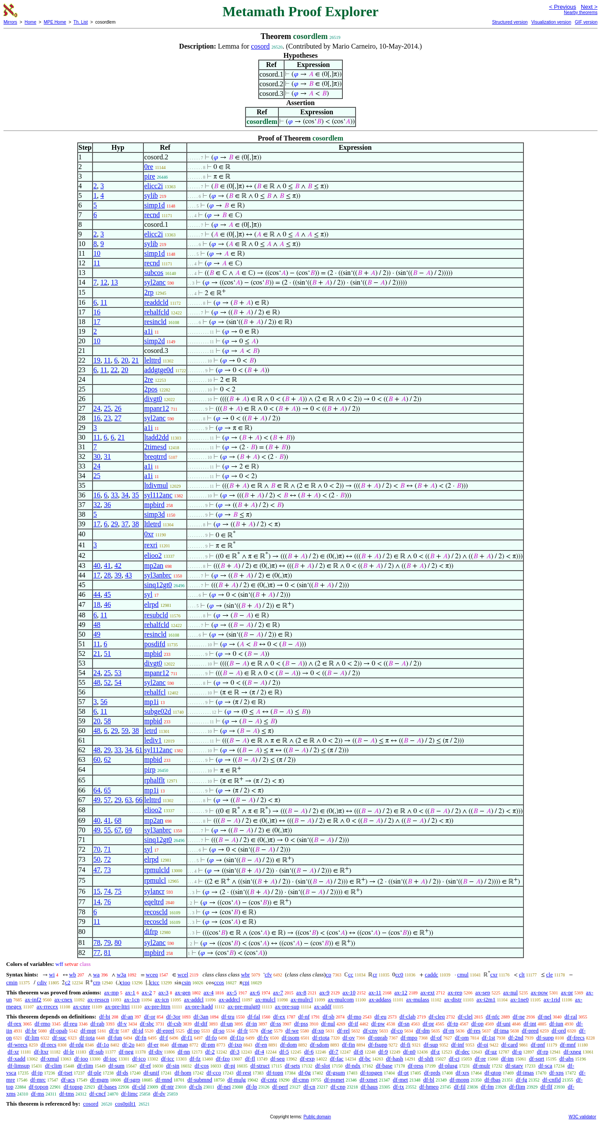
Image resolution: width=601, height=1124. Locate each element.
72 (107, 859)
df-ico (139, 1058)
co (328, 974)
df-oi (482, 1044)
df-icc (167, 1058)
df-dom (288, 1044)
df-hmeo (429, 1086)
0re (148, 166)
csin (186, 982)
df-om (462, 1037)
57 (107, 799)
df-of (436, 1037)
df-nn (184, 1051)
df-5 (284, 1051)
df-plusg (447, 1065)
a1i (148, 331)
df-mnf (568, 1044)
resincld (155, 321)
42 (117, 565)
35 (135, 495)
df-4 (259, 1051)
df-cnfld (551, 1079)
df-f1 (186, 1037)
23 (107, 418)
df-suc (59, 1037)
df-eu (380, 1016)
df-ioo (81, 1058)
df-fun (115, 1037)
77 (96, 952)
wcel (183, 974)
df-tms (66, 1093)
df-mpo (409, 1037)
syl (148, 594)
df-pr (428, 1023)
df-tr (114, 1030)
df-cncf (97, 1093)
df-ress (415, 1065)
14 (96, 902)
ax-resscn (98, 999)
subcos (154, 272)
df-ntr (167, 1086)
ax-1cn (131, 999)
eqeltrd (154, 902)
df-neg (126, 1051)
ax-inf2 (33, 999)
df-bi (104, 1016)
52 (107, 682)
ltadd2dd (156, 437)
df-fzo (223, 1058)
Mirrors (10, 22)
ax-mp (111, 992)
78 (96, 942)
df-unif (151, 1072)
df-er (152, 1044)
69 (128, 830)
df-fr (243, 1030)
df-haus (369, 1086)
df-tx (398, 1086)
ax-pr (567, 992)
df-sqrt (536, 1058)
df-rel (343, 1030)
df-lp (251, 1086)
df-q (517, 1051)
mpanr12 (156, 408)
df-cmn (300, 1079)
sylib (151, 195)
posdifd (154, 644)
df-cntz (269, 1079)
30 (96, 456)
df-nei (224, 1086)
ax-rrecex (47, 1006)
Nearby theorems (580, 12)
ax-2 (147, 992)
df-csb (174, 1023)
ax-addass (380, 999)
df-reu (71, 1023)
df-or (149, 1016)
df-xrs (462, 1072)
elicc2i (153, 186)
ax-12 (401, 992)
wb (72, 974)
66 (138, 799)
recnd (152, 214)
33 (114, 495)
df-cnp (338, 1086)
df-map (179, 1044)
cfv (268, 974)
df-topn (275, 1072)
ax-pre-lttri (117, 1006)
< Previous (562, 7)
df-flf (546, 1086)
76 (107, 902)
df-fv (263, 1037)
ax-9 (325, 992)
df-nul (328, 1023)
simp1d (154, 205)
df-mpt (88, 1030)
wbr (245, 974)
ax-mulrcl (302, 999)
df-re (480, 1058)
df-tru (228, 1016)
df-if (353, 1023)
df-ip (37, 1072)
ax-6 (255, 992)
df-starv (514, 1065)
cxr (494, 974)
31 (107, 456)
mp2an (154, 565)
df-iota (87, 1037)
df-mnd (164, 1079)
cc (350, 974)
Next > (589, 7)
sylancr (154, 891)
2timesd (155, 447)
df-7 (333, 1051)
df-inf (457, 1044)
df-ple (94, 1072)
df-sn (404, 1023)
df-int (529, 1023)
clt (522, 974)
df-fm (487, 1086)
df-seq (277, 1058)
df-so (218, 1030)
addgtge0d (159, 369)
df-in (251, 1023)
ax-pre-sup (287, 1006)
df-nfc (493, 1016)
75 (117, 891)
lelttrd (152, 360)
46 (107, 604)
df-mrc (38, 1079)
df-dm (423, 1030)
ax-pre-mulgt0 (244, 1006)
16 (96, 312)
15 (96, 891)
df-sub (96, 1051)
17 (96, 321)
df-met (400, 1079)
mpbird (154, 504)
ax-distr (453, 999)
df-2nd (515, 1037)
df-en (261, 1044)
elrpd (151, 604)
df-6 (309, 1051)
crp (96, 982)
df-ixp (235, 1044)
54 (117, 682)
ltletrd (152, 524)
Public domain (317, 1116)
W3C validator (582, 1116)
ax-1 (130, 992)
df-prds (432, 1072)
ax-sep (482, 992)
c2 (67, 982)
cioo (125, 982)
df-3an (200, 1016)
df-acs (68, 1079)
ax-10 (349, 992)
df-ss (275, 1023)
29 (114, 524)
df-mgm (99, 1079)
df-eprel (165, 1030)
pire (149, 176)
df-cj (454, 1058)
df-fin (348, 1044)
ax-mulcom (341, 999)
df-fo (211, 1037)
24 (96, 408)
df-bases (107, 1086)
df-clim (53, 1065)
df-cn (309, 1086)
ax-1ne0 (519, 999)
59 (124, 730)
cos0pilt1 (125, 1103)
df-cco (213, 1072)
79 (107, 942)
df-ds (122, 1072)
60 (96, 759)
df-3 (235, 1051)
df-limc (129, 1093)
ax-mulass (417, 999)
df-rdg (76, 1044)
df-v (122, 1023)
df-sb (328, 1016)
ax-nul (510, 992)
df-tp (452, 1023)
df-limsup (18, 1065)
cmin (12, 982)
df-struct (260, 1065)
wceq (152, 974)
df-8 (358, 1051)
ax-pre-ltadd (199, 1006)
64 (96, 790)
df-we (292, 1030)
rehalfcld (156, 312)
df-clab (407, 1016)
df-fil (460, 1086)
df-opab (58, 1030)
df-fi (405, 1044)
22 (113, 369)
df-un (226, 1023)
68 (117, 820)
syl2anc (155, 282)
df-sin (172, 1065)
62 (107, 759)
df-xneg (572, 1051)
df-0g (305, 1072)
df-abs (566, 1058)
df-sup (430, 1044)
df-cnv (370, 1030)
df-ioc (110, 1058)
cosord (260, 46)
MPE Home (55, 22)
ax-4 (208, 992)
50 (96, 859)
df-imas (525, 1072)
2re (148, 379)
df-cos (202, 1065)
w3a (121, 974)
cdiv (41, 982)
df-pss (301, 1023)
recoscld (155, 912)
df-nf (303, 1016)
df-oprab (378, 1037)
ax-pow (539, 992)
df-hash (394, 1058)
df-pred (530, 1030)
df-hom (182, 1072)
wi (52, 974)
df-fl (250, 1058)
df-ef (145, 1065)
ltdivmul (156, 485)
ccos (219, 982)
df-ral (570, 1016)
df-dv (159, 1093)
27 (117, 418)
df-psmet (334, 1079)
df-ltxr (41, 1051)
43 (128, 575)
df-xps (556, 1072)
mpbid (153, 653)
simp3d (154, 514)
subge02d (157, 711)
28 (107, 575)
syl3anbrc (157, 575)
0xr (148, 534)
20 (124, 360)
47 (96, 870)
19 (96, 360)
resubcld (156, 615)
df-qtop (492, 1072)
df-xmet (368, 1079)
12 (103, 282)
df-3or (173, 1016)
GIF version (586, 22)
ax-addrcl (229, 999)
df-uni (504, 1023)
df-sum (116, 1065)
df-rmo (42, 1023)
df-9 (383, 1051)
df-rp (542, 1051)
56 (103, 701)
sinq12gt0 (158, 584)
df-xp (318, 1030)
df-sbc (147, 1023)
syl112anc (158, 495)
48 (96, 624)
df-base (384, 1065)
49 (96, 634)
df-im (507, 1058)
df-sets (292, 1065)
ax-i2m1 (486, 999)
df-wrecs (17, 1044)
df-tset (65, 1072)
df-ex (279, 1016)
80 (117, 942)
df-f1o (237, 1037)
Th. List (81, 22)
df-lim (32, 1037)
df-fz (194, 1058)
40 (96, 565)
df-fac (337, 1058)
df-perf (280, 1086)
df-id (137, 1030)
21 (135, 360)
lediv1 (153, 740)
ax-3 (163, 992)
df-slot (322, 1065)
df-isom (290, 1037)
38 (135, 524)
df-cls (195, 1086)
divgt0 (153, 398)
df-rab (97, 1023)
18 (96, 604)
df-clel (465, 1016)
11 (96, 263)
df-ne (518, 1016)
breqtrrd (155, 456)
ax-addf (322, 1006)
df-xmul (49, 1058)
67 (117, 830)
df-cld (139, 1086)
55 (107, 830)
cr (375, 974)
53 (117, 673)
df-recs (48, 1044)
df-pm (208, 1044)
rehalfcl (155, 692)
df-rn (448, 1030)
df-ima (501, 1030)
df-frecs (575, 1037)
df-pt (403, 1072)
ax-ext (427, 992)
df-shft (426, 1058)
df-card (509, 1044)
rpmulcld (157, 870)
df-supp (545, 1037)
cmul (463, 974)
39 (117, 575)
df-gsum (335, 1072)
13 (114, 282)
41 (107, 565)
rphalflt (154, 780)
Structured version (509, 22)
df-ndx (353, 1065)
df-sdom (319, 1044)
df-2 (210, 1051)
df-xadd (16, 1058)
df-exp (307, 1058)
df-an (127, 1016)
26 (117, 408)
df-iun (556, 1023)
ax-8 (301, 992)
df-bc (364, 1058)
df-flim (517, 1086)
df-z (435, 1051)
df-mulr (481, 1065)
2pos (150, 389)
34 (124, 495)
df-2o (128, 1044)
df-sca (545, 1065)
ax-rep (455, 992)
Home (30, 22)
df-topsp (73, 1086)
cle (549, 974)
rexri (150, 545)
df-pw (378, 1023)
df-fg (521, 1079)
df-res (473, 1030)
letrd (150, 730)
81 (107, 952)
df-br (30, 1030)
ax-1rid (552, 999)
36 (107, 504)
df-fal (253, 1016)
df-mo (354, 1016)
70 (96, 849)
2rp (148, 292)
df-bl (428, 1079)
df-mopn (459, 1079)
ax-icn (162, 999)
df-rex (14, 1023)
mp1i (151, 701)
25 (107, 408)
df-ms (37, 1093)
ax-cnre (81, 1006)
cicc (155, 982)
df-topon (38, 1086)
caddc (431, 974)
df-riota (321, 1037)
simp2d (154, 341)
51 (107, 653)
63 (128, 799)
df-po (193, 1030)
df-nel (544, 1016)
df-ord (558, 1030)
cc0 (399, 974)
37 (124, 524)
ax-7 (278, 992)
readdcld (156, 302)
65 (107, 790)
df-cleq (437, 1016)
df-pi (229, 1065)
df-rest (243, 1072)
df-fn (140, 1037)
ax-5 (232, 992)
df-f (164, 1037)
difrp (151, 931)
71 (107, 849)
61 (138, 750)
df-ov (348, 1037)
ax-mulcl (265, 999)
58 (107, 721)
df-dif (201, 1023)
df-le (69, 1051)
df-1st (488, 1037)
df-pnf (538, 1044)
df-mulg (237, 1079)
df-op (477, 1023)
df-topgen (371, 1072)
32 (96, 504)
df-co (396, 1030)
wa (96, 974)
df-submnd (200, 1079)
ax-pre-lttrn (157, 1006)
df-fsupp (377, 1044)
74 (107, 891)
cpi (245, 982)
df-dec (462, 1051)
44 (96, 594)
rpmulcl (155, 880)
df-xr (13, 1051)
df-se (266, 1030)
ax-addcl (194, 999)
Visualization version (551, 22)
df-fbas (492, 1079)
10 (96, 253)
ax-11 (375, 992)
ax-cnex (63, 999)
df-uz (491, 1051)
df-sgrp (132, 1079)
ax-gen (182, 992)
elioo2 (153, 555)
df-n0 (409, 1051)
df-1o (103, 1044)
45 (107, 594)
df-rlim (85, 1065)
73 (107, 870)
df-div (156, 1051)
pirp (150, 769)
